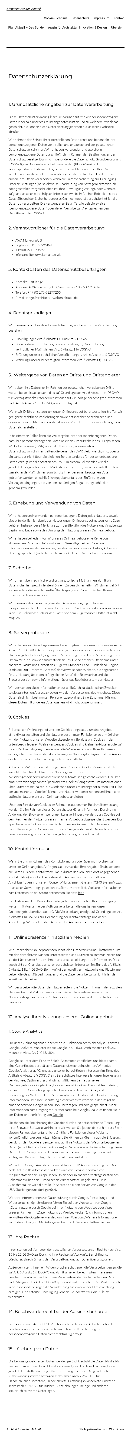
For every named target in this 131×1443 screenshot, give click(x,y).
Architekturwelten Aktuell (23, 9)
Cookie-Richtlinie (55, 18)
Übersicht (117, 27)
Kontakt (119, 18)
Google (58, 1114)
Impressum (101, 18)
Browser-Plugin (36, 1157)
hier (81, 893)
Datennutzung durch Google (31, 1207)
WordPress (116, 1429)
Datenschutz (80, 18)
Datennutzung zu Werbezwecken (61, 1212)
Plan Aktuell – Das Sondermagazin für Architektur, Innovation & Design (57, 27)
